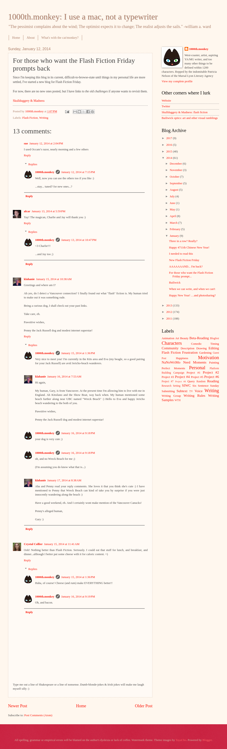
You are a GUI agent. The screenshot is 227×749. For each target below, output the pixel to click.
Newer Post (17, 706)
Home (16, 37)
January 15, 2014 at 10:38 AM (54, 279)
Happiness (182, 358)
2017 (169, 138)
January (175, 235)
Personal (197, 367)
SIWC (186, 385)
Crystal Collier (33, 544)
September (176, 183)
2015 (169, 151)
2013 (169, 305)
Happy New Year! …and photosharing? (192, 295)
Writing (43, 117)
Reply (27, 155)
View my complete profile (177, 81)
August (174, 189)
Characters (172, 343)
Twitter (166, 106)
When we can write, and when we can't (192, 289)
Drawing (201, 348)
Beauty (184, 338)
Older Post (143, 706)
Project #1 (193, 372)
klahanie (29, 279)
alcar (27, 211)
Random (201, 381)
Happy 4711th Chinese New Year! (189, 247)
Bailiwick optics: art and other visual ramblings (190, 118)
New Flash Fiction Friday (184, 260)
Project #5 (197, 377)
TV (191, 391)
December (176, 163)
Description (187, 348)
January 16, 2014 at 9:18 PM (78, 433)
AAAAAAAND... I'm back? (185, 266)
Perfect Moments (173, 368)
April (173, 216)
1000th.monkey (44, 172)
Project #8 (180, 381)
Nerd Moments (194, 362)
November (176, 170)
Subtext (182, 391)
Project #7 (168, 381)
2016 (169, 144)
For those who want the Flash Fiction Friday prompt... (191, 274)
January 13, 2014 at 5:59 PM (48, 211)
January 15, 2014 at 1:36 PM (78, 353)
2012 (169, 312)
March (174, 222)
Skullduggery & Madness (28, 100)
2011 (169, 318)
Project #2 (211, 372)
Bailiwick (174, 282)
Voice (199, 391)
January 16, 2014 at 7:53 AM (64, 376)
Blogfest (214, 338)
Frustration (190, 352)
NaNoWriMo (171, 362)
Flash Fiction (30, 117)
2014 (169, 158)
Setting (176, 385)
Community (170, 348)
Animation (168, 338)
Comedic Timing (205, 343)
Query (191, 381)
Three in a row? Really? (183, 241)
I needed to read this (181, 253)
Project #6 (211, 377)
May (173, 209)
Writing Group (171, 395)
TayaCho (181, 740)
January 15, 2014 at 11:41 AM (62, 544)
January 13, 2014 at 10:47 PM (79, 240)
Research (166, 385)
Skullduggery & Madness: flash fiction (185, 112)
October (175, 176)
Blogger (207, 740)
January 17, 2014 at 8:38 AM (64, 480)
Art (177, 338)
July (172, 196)
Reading (213, 381)
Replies (32, 164)
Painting (214, 362)
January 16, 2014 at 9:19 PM (78, 596)
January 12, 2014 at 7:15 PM (78, 172)
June (173, 203)
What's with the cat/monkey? (59, 37)
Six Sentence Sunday (205, 385)
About (31, 37)
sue (26, 143)
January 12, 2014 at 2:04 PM (46, 143)
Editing (214, 348)
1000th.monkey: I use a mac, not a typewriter (83, 16)
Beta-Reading (199, 338)
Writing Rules (194, 395)
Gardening (205, 352)
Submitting (168, 391)
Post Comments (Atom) (38, 715)
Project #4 (182, 377)
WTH (177, 400)
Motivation (208, 357)
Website (166, 100)
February (175, 229)
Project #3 (168, 377)
